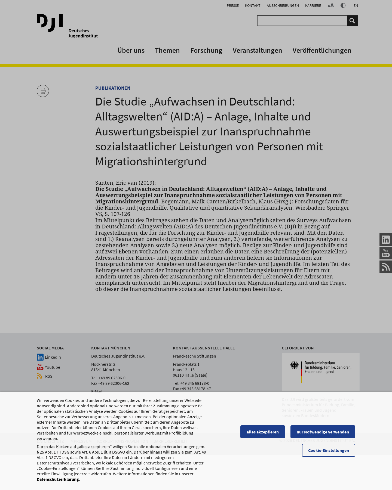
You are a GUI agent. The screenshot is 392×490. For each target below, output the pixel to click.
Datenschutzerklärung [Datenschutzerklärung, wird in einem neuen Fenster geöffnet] (58, 479)
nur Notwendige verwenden (323, 432)
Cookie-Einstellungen (328, 451)
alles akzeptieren (263, 432)
